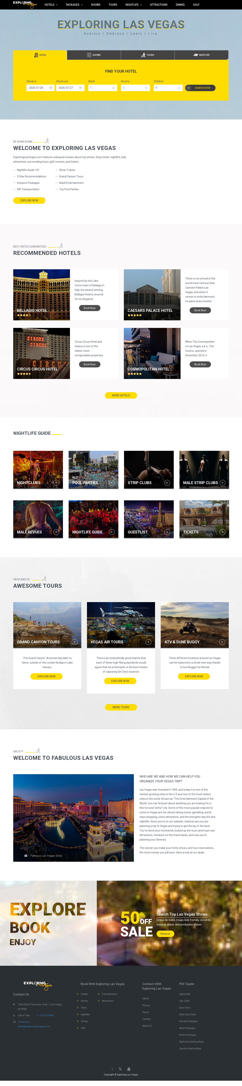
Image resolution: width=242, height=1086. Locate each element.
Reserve (165, 933)
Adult (91, 81)
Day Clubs (184, 1003)
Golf (83, 1030)
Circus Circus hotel (37, 369)
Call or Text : (24, 1017)
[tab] (40, 55)
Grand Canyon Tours (38, 639)
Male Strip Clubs (187, 1016)
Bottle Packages (187, 1037)
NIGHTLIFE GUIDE (87, 530)
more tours (121, 705)
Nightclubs (184, 996)
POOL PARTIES (85, 482)
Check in (31, 81)
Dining (84, 1023)
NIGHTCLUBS (28, 482)
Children (159, 81)
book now (90, 306)
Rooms (125, 81)
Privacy (146, 1007)
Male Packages (187, 1030)
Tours (84, 1010)
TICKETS (191, 530)
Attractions (108, 1003)
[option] (38, 469)
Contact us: (24, 1024)
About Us (147, 1028)
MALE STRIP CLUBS (200, 482)
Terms (145, 1014)
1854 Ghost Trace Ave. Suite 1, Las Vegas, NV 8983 (40, 1009)
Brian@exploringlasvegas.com (34, 1028)
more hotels (121, 395)
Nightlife (85, 1016)
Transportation (109, 996)
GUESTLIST (138, 530)
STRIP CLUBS (140, 482)
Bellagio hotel (32, 308)
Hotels (84, 996)
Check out (62, 81)
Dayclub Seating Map (190, 1051)
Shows (84, 1003)
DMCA (145, 1001)
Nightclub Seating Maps (191, 1044)
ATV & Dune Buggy (182, 639)
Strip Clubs (184, 1010)
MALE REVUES (29, 530)
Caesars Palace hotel (150, 308)
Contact (146, 1021)
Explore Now (29, 200)
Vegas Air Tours (107, 639)
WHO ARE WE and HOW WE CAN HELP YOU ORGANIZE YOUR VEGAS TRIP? (175, 781)
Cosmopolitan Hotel (149, 369)
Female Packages (188, 1023)
